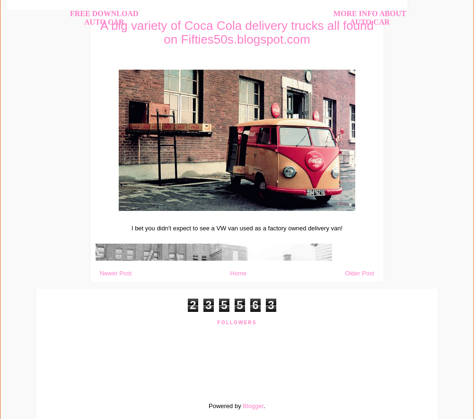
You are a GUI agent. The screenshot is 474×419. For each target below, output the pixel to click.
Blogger (253, 406)
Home (238, 273)
